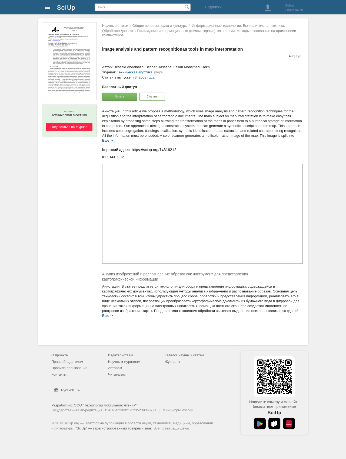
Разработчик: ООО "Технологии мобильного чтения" (94, 405)
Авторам (115, 368)
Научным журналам (124, 362)
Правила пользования (69, 368)
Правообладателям (67, 362)
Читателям (117, 374)
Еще (105, 140)
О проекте (59, 355)
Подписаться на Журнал (69, 127)
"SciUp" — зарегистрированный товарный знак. (113, 428)
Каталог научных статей (184, 355)
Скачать (152, 96)
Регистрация (294, 9)
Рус (298, 56)
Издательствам (120, 355)
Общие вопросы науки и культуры (160, 26)
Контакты (58, 374)
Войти (289, 5)
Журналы (172, 362)
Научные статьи (115, 26)
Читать (119, 96)
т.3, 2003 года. (143, 77)
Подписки (213, 7)
